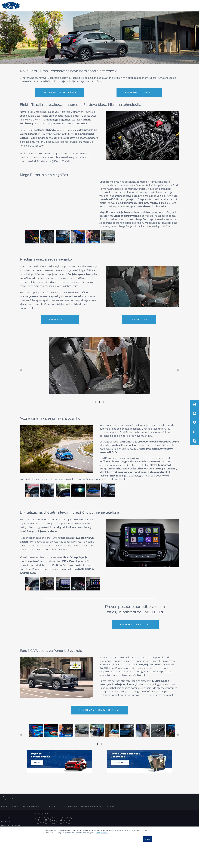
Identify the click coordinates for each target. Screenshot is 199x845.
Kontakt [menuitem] (4, 806)
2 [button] (99, 402)
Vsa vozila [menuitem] (5, 818)
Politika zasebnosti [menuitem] (31, 806)
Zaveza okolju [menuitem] (70, 806)
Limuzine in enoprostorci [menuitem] (12, 825)
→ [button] (177, 370)
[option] (31, 236)
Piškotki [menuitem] (15, 806)
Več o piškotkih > (102, 833)
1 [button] (95, 402)
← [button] (21, 370)
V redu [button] (147, 839)
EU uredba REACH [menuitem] (52, 806)
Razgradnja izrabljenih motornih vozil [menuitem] (97, 806)
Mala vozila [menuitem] (6, 822)
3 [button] (103, 402)
